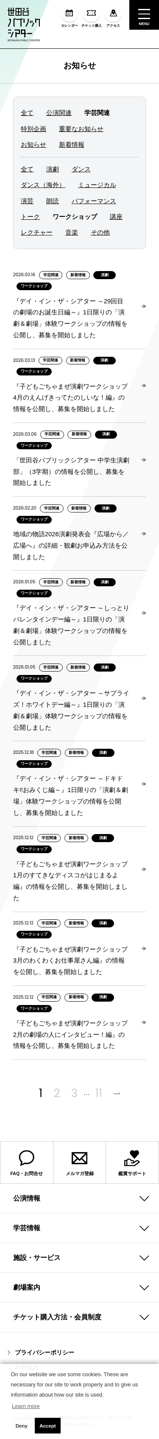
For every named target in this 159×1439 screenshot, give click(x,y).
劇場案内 (26, 1287)
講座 (116, 216)
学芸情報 (26, 1228)
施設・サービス (37, 1257)
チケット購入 (91, 16)
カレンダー (69, 16)
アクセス (113, 16)
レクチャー (37, 232)
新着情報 (71, 144)
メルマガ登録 (80, 1162)
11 (98, 1093)
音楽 (71, 232)
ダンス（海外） (43, 185)
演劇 (52, 169)
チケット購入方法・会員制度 (57, 1317)
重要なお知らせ (81, 129)
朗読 (52, 201)
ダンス (81, 169)
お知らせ (80, 65)
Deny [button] (22, 1425)
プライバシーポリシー (41, 1352)
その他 (100, 232)
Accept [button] (47, 1425)
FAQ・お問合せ (27, 1162)
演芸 (27, 201)
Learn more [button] (25, 1406)
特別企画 (33, 129)
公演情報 (26, 1198)
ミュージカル (97, 185)
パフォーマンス (94, 201)
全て (27, 112)
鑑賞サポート (132, 1162)
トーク (30, 216)
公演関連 (59, 112)
